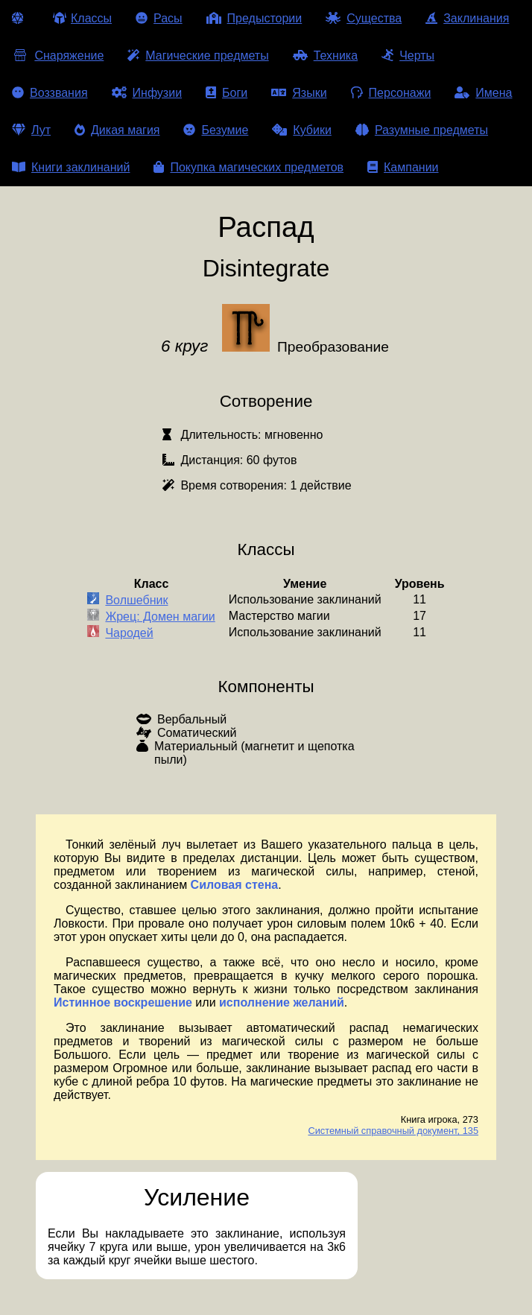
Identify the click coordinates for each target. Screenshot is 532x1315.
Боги (226, 92)
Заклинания (467, 18)
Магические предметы (197, 55)
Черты (407, 55)
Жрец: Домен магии (160, 616)
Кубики (302, 130)
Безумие (215, 130)
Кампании (403, 167)
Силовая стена (235, 884)
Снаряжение (58, 55)
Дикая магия (117, 130)
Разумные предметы (421, 130)
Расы (159, 18)
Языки (298, 92)
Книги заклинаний (71, 167)
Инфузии (147, 92)
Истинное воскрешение (123, 1002)
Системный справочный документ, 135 (393, 1130)
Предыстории (254, 18)
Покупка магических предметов (248, 167)
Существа (364, 18)
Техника (325, 55)
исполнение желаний (281, 1002)
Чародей (129, 633)
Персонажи (391, 92)
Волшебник (136, 600)
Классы (82, 18)
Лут (31, 130)
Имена (483, 92)
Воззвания (50, 92)
